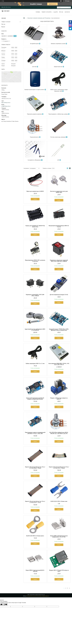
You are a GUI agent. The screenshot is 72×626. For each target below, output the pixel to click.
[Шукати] (69, 7)
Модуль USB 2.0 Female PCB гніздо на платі (59, 571)
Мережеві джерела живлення (34, 114)
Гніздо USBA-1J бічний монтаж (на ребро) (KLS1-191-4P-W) (59, 536)
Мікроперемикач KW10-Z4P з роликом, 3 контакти (35, 261)
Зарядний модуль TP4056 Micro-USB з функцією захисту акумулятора (59, 330)
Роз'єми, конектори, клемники (57, 137)
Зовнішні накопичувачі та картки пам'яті (34, 89)
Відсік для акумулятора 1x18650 (35, 191)
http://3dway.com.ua (5, 102)
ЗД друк (55, 12)
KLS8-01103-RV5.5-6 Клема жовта (35, 535)
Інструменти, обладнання (34, 160)
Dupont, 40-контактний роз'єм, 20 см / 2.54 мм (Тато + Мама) (59, 467)
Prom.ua (43, 594)
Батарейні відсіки (34, 43)
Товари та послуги (46, 12)
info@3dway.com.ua (5, 106)
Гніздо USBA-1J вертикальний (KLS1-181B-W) (35, 571)
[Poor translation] (5, 604)
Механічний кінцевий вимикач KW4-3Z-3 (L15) (59, 226)
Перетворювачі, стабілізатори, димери (58, 114)
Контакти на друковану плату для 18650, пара (59, 192)
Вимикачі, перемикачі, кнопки (58, 43)
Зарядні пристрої (58, 66)
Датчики (34, 66)
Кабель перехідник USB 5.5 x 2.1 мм (35, 363)
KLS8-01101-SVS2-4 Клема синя (59, 501)
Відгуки (3, 26)
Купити (35, 199)
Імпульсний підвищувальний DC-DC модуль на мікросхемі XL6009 (35, 398)
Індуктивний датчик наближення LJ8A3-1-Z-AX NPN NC (35, 330)
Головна (38, 12)
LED (58, 160)
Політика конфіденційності (43, 596)
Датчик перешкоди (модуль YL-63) (59, 294)
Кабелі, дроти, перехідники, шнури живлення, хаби (59, 90)
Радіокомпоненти (34, 137)
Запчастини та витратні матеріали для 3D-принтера (38, 18)
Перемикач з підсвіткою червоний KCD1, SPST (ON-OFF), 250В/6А (59, 261)
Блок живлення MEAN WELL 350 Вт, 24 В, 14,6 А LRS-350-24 (59, 364)
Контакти (67, 12)
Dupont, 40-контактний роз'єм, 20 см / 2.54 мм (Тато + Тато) (35, 502)
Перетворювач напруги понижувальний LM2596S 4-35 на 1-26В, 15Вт (35, 433)
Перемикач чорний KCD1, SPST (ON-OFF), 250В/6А (35, 295)
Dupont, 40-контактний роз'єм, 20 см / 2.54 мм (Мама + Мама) (35, 467)
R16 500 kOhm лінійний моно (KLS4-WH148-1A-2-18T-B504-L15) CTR (59, 433)
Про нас (61, 12)
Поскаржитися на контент (32, 596)
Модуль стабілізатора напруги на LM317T (59, 398)
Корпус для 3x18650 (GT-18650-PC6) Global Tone (35, 226)
